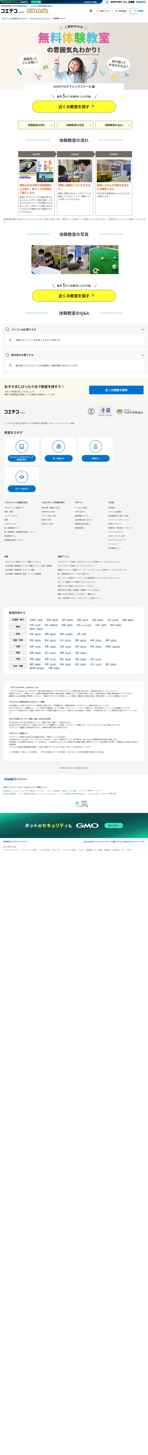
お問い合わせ (80, 511)
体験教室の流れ (36, 125)
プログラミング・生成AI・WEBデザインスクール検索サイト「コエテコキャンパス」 (89, 561)
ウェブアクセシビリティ (117, 540)
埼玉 (79, 624)
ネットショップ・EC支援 (29, 850)
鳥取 (32, 658)
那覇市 (56, 668)
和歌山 (108, 646)
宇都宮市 (53, 625)
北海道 (33, 619)
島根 (47, 658)
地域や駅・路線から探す (51, 507)
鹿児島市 (40, 668)
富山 (47, 640)
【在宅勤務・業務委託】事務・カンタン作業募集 (22, 574)
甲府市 (98, 640)
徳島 (32, 652)
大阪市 (68, 646)
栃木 (47, 624)
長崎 (62, 664)
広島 (77, 658)
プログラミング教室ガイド (14, 507)
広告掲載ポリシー (115, 548)
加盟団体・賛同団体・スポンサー (120, 528)
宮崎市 (113, 664)
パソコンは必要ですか (21, 329)
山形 (109, 619)
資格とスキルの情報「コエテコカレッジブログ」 (76, 586)
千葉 (97, 624)
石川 (62, 640)
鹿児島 (33, 667)
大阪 (62, 646)
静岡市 (52, 634)
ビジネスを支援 (44, 850)
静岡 (47, 633)
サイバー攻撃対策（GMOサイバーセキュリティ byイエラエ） (38, 794)
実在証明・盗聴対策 (9, 794)
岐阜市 (37, 634)
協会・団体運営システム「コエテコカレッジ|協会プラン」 (79, 598)
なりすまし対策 (93, 794)
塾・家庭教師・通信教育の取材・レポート (20, 532)
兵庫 (77, 646)
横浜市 (39, 629)
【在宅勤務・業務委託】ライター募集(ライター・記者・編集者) (28, 565)
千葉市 (103, 625)
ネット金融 (98, 850)
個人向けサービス (118, 850)
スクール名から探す (49, 515)
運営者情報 (79, 528)
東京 (112, 624)
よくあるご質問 (81, 507)
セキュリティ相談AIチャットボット (90, 790)
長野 (107, 640)
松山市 (68, 653)
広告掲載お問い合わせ (83, 520)
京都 (47, 646)
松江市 (52, 659)
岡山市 (68, 659)
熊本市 (83, 664)
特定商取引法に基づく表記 (118, 515)
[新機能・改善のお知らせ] (91, 11)
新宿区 (118, 625)
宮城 (79, 619)
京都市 (52, 646)
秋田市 (100, 620)
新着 (6, 520)
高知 (77, 652)
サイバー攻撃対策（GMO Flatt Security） (73, 794)
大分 (92, 664)
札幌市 (39, 620)
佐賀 (47, 664)
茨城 (32, 624)
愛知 (62, 633)
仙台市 (85, 620)
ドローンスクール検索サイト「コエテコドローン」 (77, 565)
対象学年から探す (48, 511)
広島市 (83, 659)
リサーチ (81, 850)
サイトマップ (113, 544)
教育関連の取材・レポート (14, 540)
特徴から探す (47, 520)
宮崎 (107, 664)
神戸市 (83, 646)
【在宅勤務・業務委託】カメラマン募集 (19, 570)
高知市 (83, 653)
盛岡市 (69, 620)
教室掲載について (81, 515)
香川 (47, 652)
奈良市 (98, 646)
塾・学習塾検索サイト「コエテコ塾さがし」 (74, 574)
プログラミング (10, 524)
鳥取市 (37, 659)
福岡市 (37, 664)
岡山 (62, 658)
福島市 (130, 620)
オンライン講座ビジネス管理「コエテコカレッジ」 (77, 582)
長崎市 (68, 664)
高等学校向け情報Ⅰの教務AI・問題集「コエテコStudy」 (79, 590)
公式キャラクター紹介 (116, 536)
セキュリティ (56, 850)
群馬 (64, 624)
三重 (79, 633)
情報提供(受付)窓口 (82, 524)
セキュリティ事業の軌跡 (108, 793)
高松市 (52, 653)
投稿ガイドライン (115, 524)
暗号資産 (107, 850)
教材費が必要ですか (20, 355)
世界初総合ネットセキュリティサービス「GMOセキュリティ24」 (23, 791)
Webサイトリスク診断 (69, 791)
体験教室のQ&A (114, 125)
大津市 (37, 646)
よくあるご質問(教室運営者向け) (41, 6)
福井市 (83, 640)
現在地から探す (47, 524)
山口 (92, 658)
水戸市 (37, 625)
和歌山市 (116, 646)
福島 (124, 619)
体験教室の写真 (75, 125)
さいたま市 (86, 625)
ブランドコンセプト (115, 532)
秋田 (94, 619)
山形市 (115, 620)
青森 (49, 619)
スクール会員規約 (115, 511)
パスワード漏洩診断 (53, 791)
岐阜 (32, 633)
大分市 (98, 664)
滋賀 (32, 646)
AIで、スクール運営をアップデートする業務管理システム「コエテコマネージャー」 (89, 578)
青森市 (54, 620)
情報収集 (89, 850)
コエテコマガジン (11, 515)
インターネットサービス (10, 850)
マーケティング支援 (69, 850)
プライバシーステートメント (119, 520)
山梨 (92, 640)
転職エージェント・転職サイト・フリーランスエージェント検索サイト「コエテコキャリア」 (93, 570)
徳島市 (37, 653)
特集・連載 (8, 511)
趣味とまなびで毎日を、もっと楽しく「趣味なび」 (77, 594)
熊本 (77, 664)
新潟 (32, 640)
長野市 (113, 640)
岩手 (64, 619)
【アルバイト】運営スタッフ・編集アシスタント (22, 561)
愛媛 (62, 652)
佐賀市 (52, 664)
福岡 (32, 664)
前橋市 (69, 625)
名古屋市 (69, 634)
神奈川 (33, 628)
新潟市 (37, 640)
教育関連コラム (10, 536)
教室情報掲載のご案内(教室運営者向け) (14, 6)
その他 (129, 850)
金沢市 (68, 640)
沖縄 (50, 667)
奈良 (92, 646)
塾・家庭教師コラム (11, 528)
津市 (84, 634)
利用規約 (111, 507)
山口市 (98, 659)
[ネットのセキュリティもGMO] (21, 2)
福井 (77, 640)
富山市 (52, 640)
